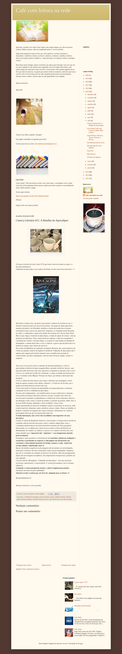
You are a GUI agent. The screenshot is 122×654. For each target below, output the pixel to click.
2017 (87, 85)
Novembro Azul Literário (82, 606)
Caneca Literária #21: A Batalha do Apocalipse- (95, 124)
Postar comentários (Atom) (30, 569)
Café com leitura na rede (43, 10)
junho (89, 114)
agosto (89, 107)
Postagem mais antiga (68, 565)
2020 (87, 75)
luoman (65, 643)
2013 (87, 175)
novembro (90, 98)
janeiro (89, 168)
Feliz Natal (78, 629)
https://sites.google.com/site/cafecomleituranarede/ (32, 196)
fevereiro (90, 164)
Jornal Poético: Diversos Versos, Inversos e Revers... (95, 137)
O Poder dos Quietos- (94, 157)
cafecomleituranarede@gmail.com (45, 144)
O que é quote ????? (81, 582)
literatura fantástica (26, 499)
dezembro (90, 94)
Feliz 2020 (77, 617)
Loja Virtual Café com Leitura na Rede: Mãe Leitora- (95, 130)
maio (89, 117)
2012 (87, 178)
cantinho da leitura (60, 497)
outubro (90, 101)
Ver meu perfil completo (91, 198)
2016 (87, 88)
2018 (87, 82)
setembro (90, 104)
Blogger (80, 643)
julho (89, 111)
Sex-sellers (77, 594)
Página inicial (46, 565)
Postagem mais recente (23, 565)
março (89, 161)
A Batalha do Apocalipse (31, 497)
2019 (87, 78)
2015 (87, 91)
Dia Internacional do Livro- (96, 143)
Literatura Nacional (38, 499)
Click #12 (90, 151)
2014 (87, 172)
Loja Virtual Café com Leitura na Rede (60, 499)
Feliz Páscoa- (91, 154)
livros (46, 499)
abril (89, 121)
